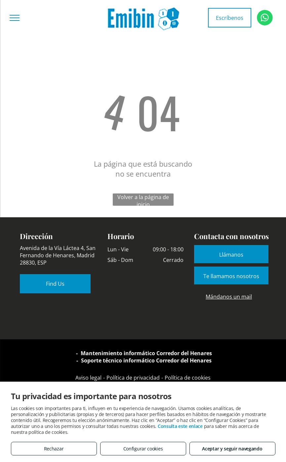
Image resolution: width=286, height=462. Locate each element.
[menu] (14, 17)
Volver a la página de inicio (143, 199)
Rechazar (54, 448)
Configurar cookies (143, 448)
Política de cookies (188, 377)
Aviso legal (88, 377)
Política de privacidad (133, 377)
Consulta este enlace (180, 426)
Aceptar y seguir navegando (232, 448)
